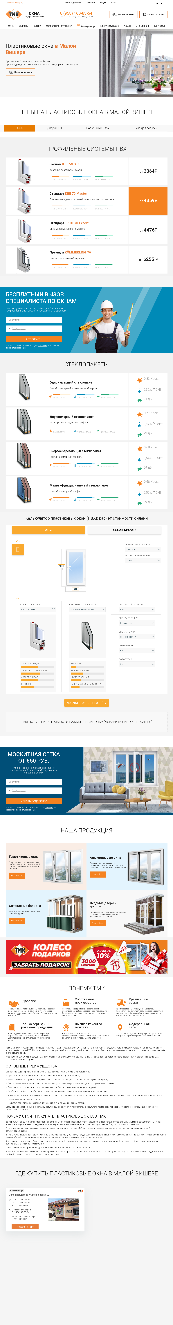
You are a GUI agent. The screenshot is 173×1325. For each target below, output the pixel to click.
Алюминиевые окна (105, 858)
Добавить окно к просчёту (86, 703)
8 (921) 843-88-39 (19, 1219)
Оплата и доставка (72, 2)
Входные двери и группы (103, 904)
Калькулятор (86, 25)
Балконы (24, 25)
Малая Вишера (15, 2)
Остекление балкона (25, 906)
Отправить (34, 339)
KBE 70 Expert (78, 223)
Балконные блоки (124, 530)
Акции (103, 2)
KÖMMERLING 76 (78, 252)
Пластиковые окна (24, 857)
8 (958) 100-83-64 (76, 13)
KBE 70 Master (76, 193)
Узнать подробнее (34, 801)
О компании (142, 25)
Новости (91, 2)
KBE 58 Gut (70, 164)
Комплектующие (109, 25)
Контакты (159, 25)
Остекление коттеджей (59, 25)
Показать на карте (25, 1226)
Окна (11, 25)
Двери (37, 25)
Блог (113, 2)
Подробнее (16, 875)
